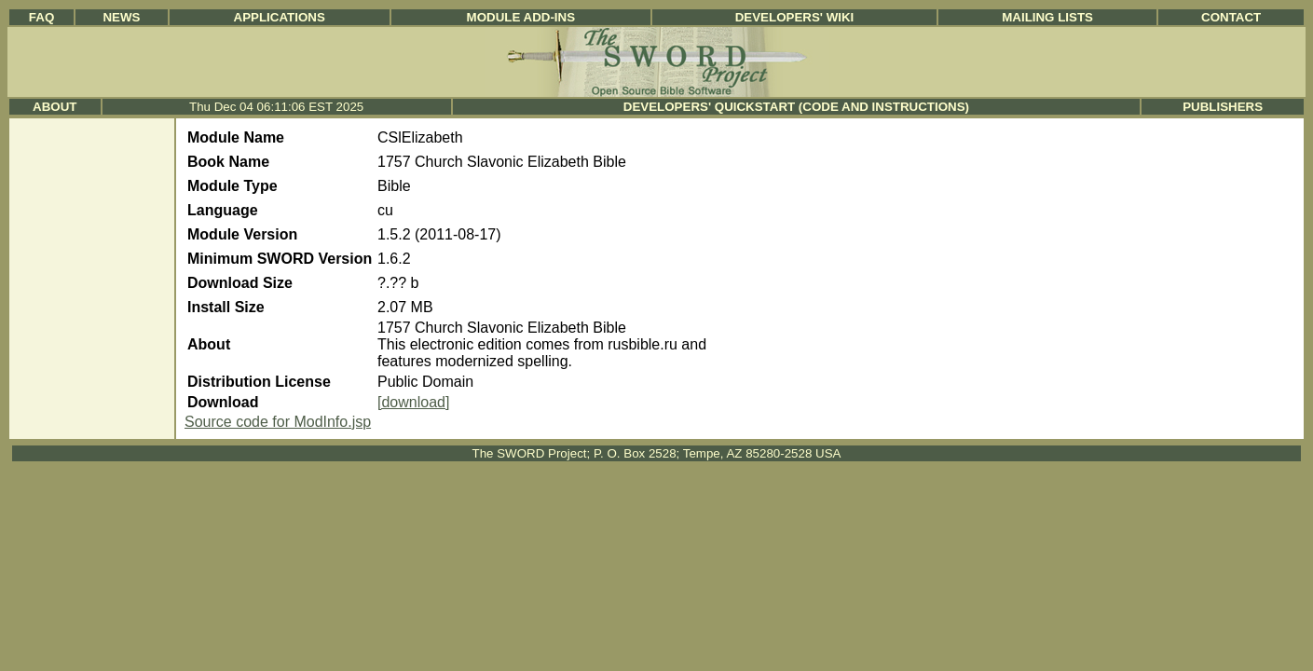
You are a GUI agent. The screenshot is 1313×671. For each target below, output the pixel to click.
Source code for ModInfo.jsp (278, 422)
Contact (1231, 17)
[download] (413, 402)
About (54, 107)
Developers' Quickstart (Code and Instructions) (796, 107)
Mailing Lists (1047, 17)
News (121, 17)
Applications (279, 17)
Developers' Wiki (795, 17)
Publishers (1223, 107)
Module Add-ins (521, 17)
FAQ (41, 17)
